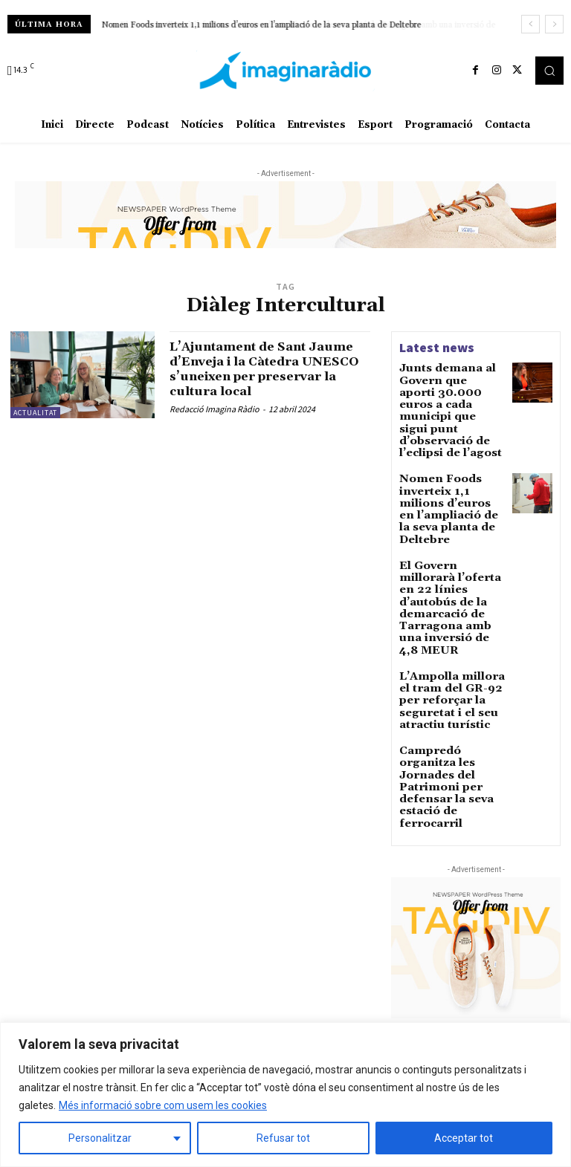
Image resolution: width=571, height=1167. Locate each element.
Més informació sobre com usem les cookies (163, 1105)
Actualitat (35, 412)
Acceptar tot (463, 1138)
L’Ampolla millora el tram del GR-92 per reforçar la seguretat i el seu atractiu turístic (451, 597)
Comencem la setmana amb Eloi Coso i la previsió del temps (479, 969)
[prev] (530, 24)
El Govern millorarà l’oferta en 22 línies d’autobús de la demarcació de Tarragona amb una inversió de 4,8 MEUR (450, 532)
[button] (549, 70)
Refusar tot (283, 1138)
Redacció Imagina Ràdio (214, 409)
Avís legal (170, 939)
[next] (554, 24)
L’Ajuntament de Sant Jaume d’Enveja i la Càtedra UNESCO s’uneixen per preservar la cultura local (268, 368)
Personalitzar (100, 1138)
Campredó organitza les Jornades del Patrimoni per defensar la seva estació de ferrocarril (449, 656)
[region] (285, 1094)
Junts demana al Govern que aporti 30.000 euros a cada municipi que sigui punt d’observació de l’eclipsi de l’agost (449, 393)
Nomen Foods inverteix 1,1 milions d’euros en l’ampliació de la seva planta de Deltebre (262, 25)
